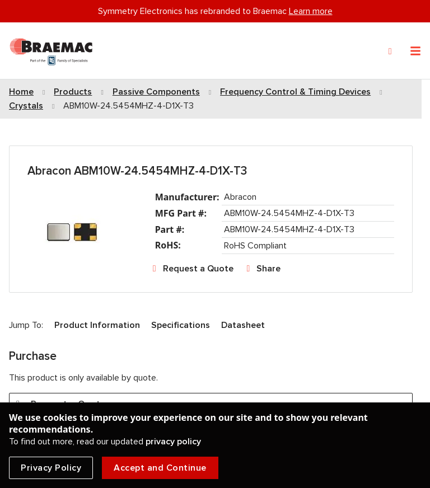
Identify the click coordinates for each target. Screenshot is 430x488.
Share (268, 268)
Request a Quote (198, 268)
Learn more (311, 11)
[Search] (390, 51)
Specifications (180, 325)
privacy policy (173, 441)
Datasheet (243, 325)
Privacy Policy (51, 467)
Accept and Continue (160, 467)
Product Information (97, 325)
